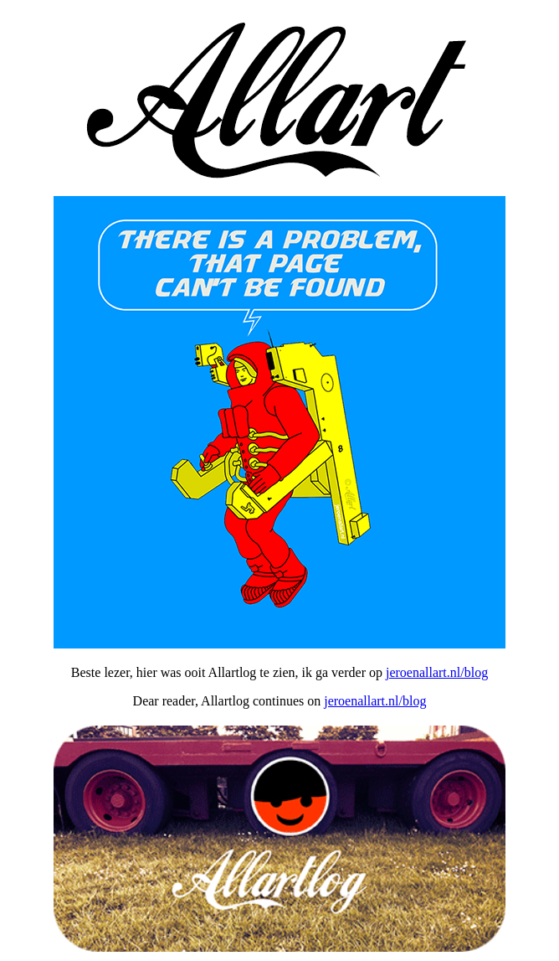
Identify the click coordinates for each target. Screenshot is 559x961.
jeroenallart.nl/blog (437, 672)
